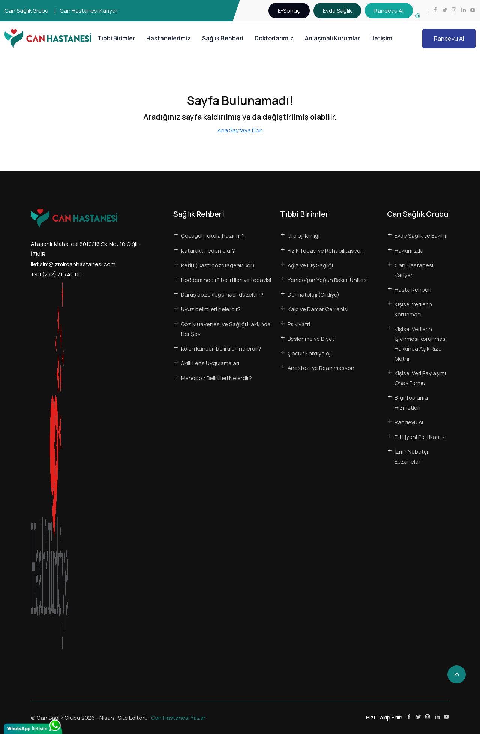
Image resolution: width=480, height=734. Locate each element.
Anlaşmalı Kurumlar (332, 38)
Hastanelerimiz (168, 38)
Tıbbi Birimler (116, 38)
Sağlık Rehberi (222, 38)
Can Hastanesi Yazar (178, 718)
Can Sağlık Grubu (26, 11)
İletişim (381, 38)
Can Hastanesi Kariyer (88, 11)
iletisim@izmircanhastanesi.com (73, 264)
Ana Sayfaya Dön (240, 130)
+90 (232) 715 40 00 (56, 274)
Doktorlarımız (274, 38)
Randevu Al (449, 38)
